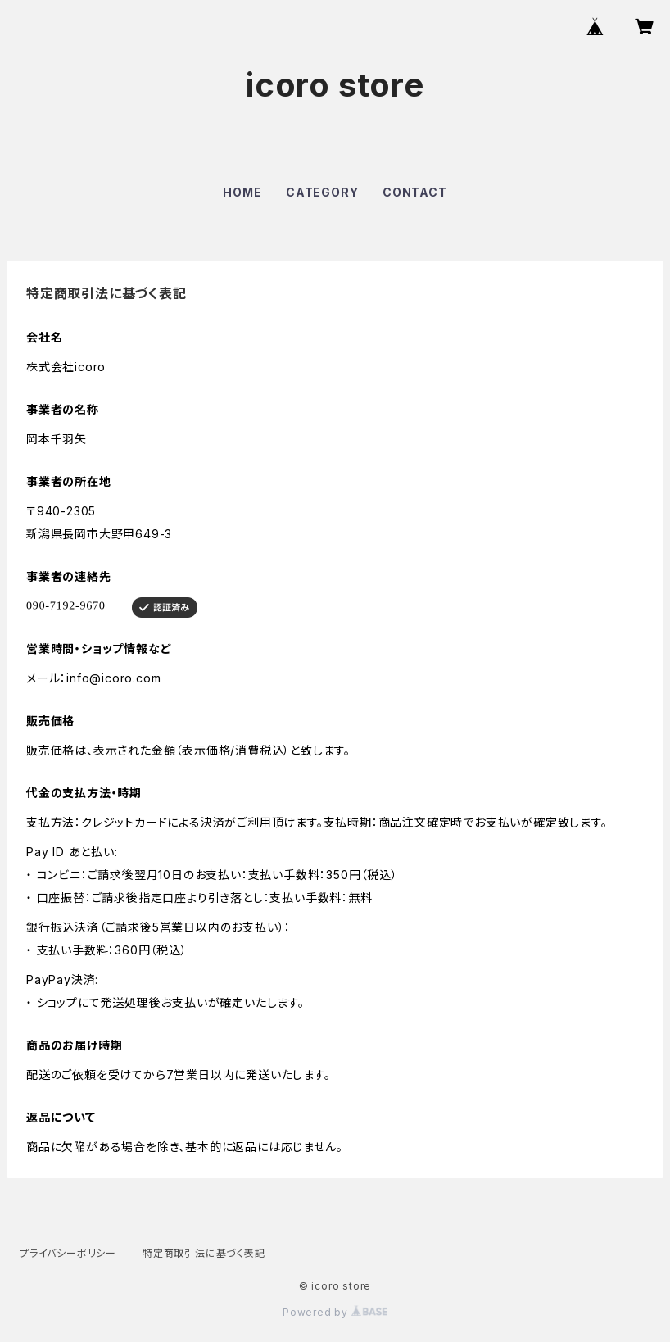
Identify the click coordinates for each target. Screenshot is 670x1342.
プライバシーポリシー (68, 1253)
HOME (242, 192)
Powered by (335, 1312)
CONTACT (415, 192)
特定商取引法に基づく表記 (204, 1253)
